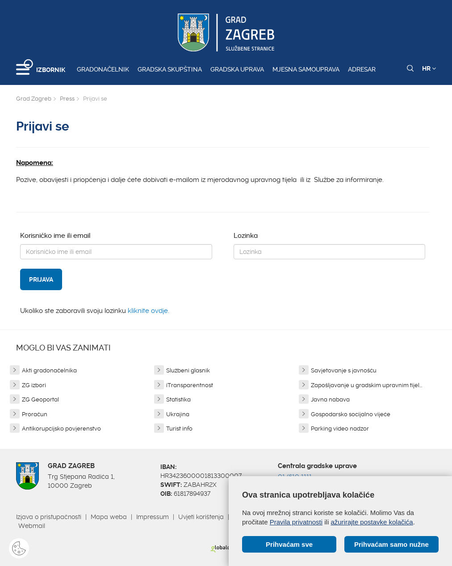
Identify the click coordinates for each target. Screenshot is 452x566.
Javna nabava (330, 399)
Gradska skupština (170, 69)
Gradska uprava (237, 69)
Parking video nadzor (340, 428)
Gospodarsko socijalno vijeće (350, 414)
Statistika (178, 399)
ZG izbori (34, 385)
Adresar (362, 69)
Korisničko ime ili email (55, 236)
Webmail (31, 525)
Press (67, 98)
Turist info (179, 428)
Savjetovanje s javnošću (344, 370)
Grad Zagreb (33, 98)
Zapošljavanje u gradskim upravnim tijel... (366, 385)
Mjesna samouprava (305, 69)
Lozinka (246, 236)
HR (429, 68)
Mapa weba (109, 516)
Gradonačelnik (103, 69)
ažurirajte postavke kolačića (372, 522)
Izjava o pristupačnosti (48, 516)
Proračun (34, 414)
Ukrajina (177, 414)
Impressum (152, 516)
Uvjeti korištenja (201, 516)
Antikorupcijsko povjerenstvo (61, 428)
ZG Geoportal (40, 399)
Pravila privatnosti (296, 522)
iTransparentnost (189, 385)
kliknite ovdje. (148, 311)
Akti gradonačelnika (49, 370)
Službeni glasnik (188, 370)
